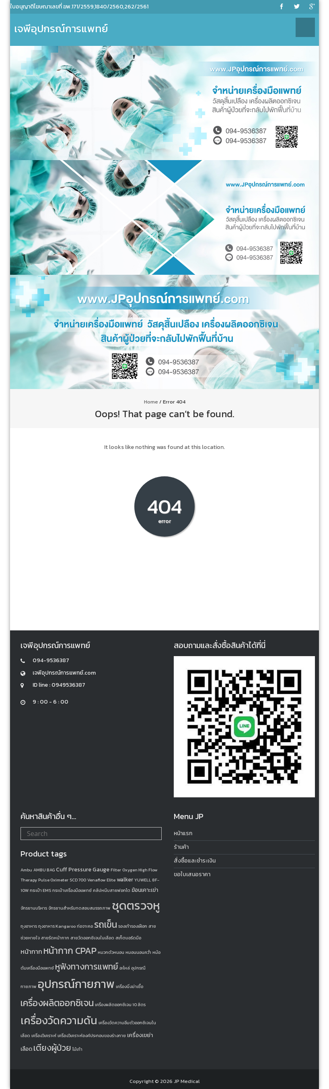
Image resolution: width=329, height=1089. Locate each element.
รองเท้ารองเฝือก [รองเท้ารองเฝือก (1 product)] (132, 926)
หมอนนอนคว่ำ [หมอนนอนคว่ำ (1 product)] (138, 952)
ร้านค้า (181, 847)
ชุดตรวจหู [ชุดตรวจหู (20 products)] (136, 905)
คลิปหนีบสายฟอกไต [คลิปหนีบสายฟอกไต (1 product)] (111, 890)
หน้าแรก (183, 833)
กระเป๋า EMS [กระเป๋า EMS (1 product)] (40, 890)
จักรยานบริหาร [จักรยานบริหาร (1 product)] (34, 908)
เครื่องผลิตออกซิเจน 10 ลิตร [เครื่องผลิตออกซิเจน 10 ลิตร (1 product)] (120, 1004)
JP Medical (187, 1081)
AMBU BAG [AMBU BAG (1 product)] (44, 870)
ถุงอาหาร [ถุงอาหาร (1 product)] (29, 926)
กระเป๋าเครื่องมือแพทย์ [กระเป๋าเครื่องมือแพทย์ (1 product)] (72, 890)
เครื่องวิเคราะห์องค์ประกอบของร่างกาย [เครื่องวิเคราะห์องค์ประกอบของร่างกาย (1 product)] (92, 1035)
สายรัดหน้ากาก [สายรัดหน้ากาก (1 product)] (55, 938)
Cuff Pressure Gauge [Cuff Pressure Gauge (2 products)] (82, 869)
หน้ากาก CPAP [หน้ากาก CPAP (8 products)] (70, 950)
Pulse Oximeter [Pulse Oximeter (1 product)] (53, 880)
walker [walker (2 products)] (125, 879)
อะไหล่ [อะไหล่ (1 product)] (124, 968)
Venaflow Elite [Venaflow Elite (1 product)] (101, 880)
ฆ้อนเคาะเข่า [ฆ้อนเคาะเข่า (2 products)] (145, 890)
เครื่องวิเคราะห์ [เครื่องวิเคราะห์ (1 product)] (43, 1035)
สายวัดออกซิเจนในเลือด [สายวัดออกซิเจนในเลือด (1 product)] (92, 938)
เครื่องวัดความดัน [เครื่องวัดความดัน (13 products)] (59, 1020)
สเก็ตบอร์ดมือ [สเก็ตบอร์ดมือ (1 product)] (128, 938)
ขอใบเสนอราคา (192, 874)
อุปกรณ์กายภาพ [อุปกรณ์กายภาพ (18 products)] (76, 984)
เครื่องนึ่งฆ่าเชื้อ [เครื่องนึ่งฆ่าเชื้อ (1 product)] (129, 986)
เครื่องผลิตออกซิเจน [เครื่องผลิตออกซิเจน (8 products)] (57, 1003)
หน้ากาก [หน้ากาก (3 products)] (31, 951)
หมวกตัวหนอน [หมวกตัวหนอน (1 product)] (111, 952)
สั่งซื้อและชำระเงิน (195, 860)
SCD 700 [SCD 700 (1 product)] (78, 880)
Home (151, 402)
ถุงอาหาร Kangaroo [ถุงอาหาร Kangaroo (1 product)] (57, 926)
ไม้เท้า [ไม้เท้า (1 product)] (77, 1049)
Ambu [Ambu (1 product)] (26, 870)
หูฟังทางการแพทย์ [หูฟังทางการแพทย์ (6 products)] (86, 966)
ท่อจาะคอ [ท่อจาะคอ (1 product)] (85, 926)
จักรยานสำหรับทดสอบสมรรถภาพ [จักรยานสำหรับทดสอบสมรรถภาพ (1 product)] (79, 908)
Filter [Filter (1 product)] (116, 870)
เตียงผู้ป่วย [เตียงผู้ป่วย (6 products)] (52, 1048)
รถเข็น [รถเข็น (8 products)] (105, 924)
